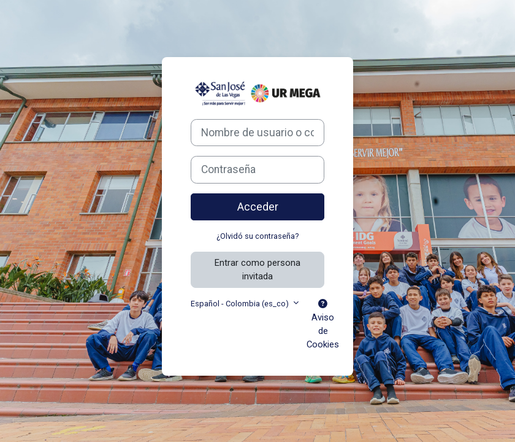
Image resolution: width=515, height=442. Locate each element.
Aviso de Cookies (323, 325)
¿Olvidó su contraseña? (257, 236)
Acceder (257, 207)
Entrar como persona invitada (257, 269)
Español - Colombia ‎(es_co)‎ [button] (241, 303)
